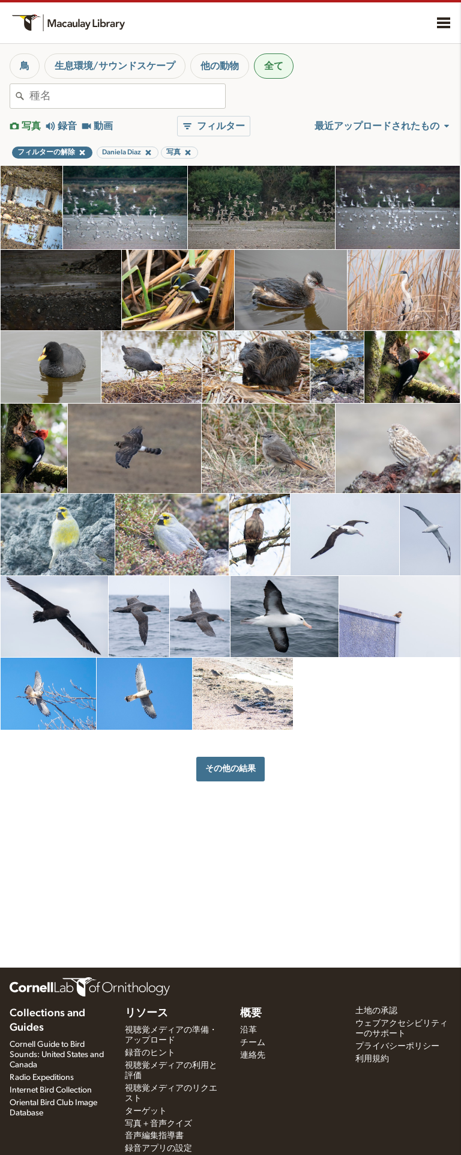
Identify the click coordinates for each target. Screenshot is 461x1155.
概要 (251, 1013)
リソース (146, 1013)
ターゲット (146, 1111)
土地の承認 (376, 1011)
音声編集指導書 (154, 1136)
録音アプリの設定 (158, 1148)
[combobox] (127, 96)
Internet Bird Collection (51, 1090)
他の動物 (219, 66)
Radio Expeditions (42, 1077)
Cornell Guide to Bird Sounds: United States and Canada (57, 1054)
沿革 (248, 1030)
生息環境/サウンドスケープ (115, 66)
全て (273, 66)
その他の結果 (230, 768)
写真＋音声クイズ (158, 1124)
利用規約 (372, 1059)
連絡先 (252, 1055)
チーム (252, 1042)
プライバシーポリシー (397, 1046)
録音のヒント (150, 1053)
